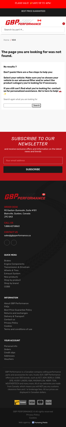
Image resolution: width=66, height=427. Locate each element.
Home (6, 40)
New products (11, 277)
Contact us (9, 319)
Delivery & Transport (14, 316)
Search (36, 105)
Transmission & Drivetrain (17, 267)
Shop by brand (11, 283)
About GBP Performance (16, 303)
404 (14, 40)
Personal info (10, 346)
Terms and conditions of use (18, 329)
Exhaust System (12, 273)
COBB (7, 286)
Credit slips (9, 352)
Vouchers (9, 359)
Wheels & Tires (11, 270)
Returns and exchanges (16, 313)
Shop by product (12, 280)
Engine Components (14, 264)
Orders (7, 349)
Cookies (8, 326)
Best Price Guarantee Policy (18, 310)
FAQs (6, 306)
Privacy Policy (11, 322)
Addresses (9, 356)
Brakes (7, 260)
